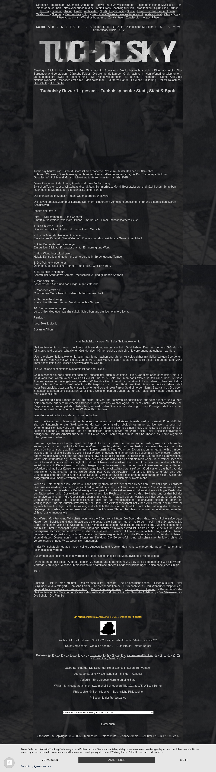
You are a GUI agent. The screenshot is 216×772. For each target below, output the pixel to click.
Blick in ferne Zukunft (62, 70)
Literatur (57, 11)
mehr (184, 759)
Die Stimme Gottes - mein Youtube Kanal (117, 14)
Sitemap (57, 14)
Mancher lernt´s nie (71, 79)
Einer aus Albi (163, 70)
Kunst (174, 8)
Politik (78, 11)
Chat (167, 14)
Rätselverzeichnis (67, 17)
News (100, 4)
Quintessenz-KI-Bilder (139, 26)
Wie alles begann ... (93, 17)
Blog (86, 14)
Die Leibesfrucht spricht (135, 70)
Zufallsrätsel (115, 17)
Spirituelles (161, 8)
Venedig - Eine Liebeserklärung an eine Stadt (108, 679)
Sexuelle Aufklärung (143, 79)
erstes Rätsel (153, 14)
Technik (44, 11)
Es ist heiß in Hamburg (140, 76)
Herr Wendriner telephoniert (163, 73)
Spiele (131, 11)
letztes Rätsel (151, 17)
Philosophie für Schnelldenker (92, 691)
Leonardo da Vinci (85, 673)
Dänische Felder (79, 73)
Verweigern (50, 759)
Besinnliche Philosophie (128, 691)
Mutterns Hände (119, 79)
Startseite (42, 4)
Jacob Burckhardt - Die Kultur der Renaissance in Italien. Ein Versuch (108, 667)
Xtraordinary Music (104, 30)
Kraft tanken (144, 8)
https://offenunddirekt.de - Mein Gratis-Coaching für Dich (99, 8)
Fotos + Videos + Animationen (156, 11)
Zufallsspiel (133, 17)
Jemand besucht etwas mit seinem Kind (60, 76)
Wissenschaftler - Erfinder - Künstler (119, 673)
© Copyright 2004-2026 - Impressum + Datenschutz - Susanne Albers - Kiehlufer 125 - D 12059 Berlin (115, 736)
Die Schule (40, 83)
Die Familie (57, 83)
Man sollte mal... (95, 79)
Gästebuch (42, 14)
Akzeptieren (116, 759)
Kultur (68, 11)
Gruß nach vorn (133, 73)
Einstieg (39, 70)
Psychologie (116, 11)
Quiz (175, 14)
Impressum (58, 4)
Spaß (103, 11)
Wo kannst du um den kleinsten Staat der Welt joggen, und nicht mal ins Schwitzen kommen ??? (108, 640)
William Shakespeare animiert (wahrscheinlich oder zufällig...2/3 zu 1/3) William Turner (108, 685)
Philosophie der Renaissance (108, 697)
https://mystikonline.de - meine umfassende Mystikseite (140, 4)
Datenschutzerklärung (80, 4)
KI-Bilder (95, 26)
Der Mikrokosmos (170, 79)
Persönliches (73, 14)
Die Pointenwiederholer (106, 76)
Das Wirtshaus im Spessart (98, 70)
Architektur (90, 11)
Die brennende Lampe (107, 73)
